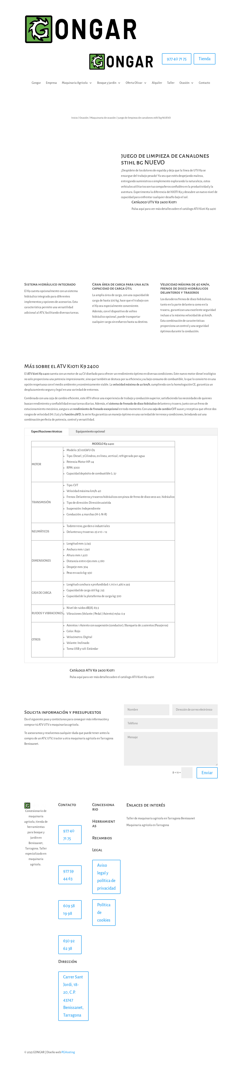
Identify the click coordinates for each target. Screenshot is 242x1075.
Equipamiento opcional (90, 431)
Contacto (204, 82)
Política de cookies (103, 912)
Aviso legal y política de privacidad (106, 877)
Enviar (207, 773)
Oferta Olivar (134, 82)
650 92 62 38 (69, 945)
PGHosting (68, 1052)
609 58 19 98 (69, 910)
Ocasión (184, 82)
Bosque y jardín (106, 82)
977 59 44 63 (68, 875)
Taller (171, 82)
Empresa (51, 82)
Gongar (36, 82)
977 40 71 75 (176, 59)
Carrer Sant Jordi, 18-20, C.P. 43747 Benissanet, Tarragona (73, 996)
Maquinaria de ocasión (103, 117)
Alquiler (157, 82)
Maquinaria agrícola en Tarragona (147, 825)
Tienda (205, 59)
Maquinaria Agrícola (75, 82)
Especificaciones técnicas (46, 431)
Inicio (74, 117)
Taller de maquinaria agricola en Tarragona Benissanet (160, 818)
